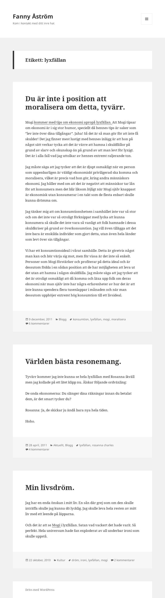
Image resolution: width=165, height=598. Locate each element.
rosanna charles (103, 445)
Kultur (61, 560)
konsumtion (81, 319)
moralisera (118, 319)
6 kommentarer (39, 323)
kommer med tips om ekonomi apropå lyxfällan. (73, 122)
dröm (75, 560)
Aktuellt (58, 445)
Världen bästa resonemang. (73, 361)
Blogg (63, 319)
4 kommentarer (39, 449)
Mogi (56, 525)
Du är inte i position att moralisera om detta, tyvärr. (75, 103)
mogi (106, 319)
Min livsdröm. (49, 487)
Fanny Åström (33, 16)
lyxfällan (95, 319)
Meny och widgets (146, 24)
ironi (84, 560)
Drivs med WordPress (39, 590)
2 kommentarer (124, 560)
